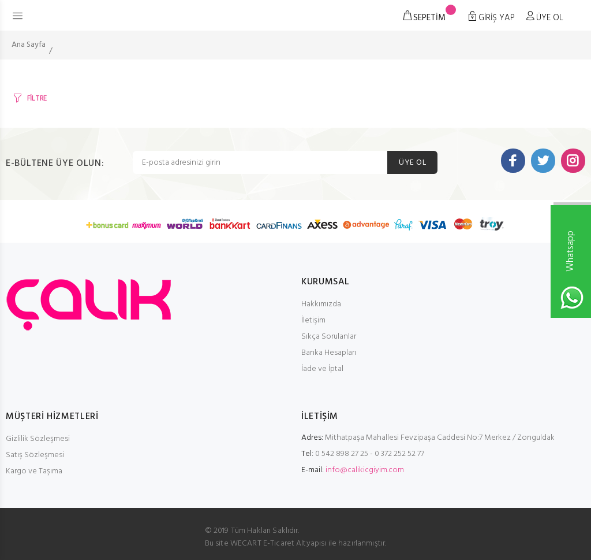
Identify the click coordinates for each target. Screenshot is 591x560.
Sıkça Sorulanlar (328, 336)
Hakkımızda (321, 304)
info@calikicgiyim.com (365, 470)
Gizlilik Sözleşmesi (38, 439)
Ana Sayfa (29, 44)
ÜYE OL (412, 162)
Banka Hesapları (328, 352)
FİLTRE (37, 98)
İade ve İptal (322, 369)
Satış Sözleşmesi (35, 455)
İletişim (313, 320)
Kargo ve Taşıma (34, 471)
